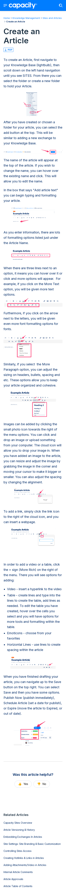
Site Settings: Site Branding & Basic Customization (32, 843)
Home (7, 18)
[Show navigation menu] (5, 5)
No (41, 784)
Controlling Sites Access (18, 850)
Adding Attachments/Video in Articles (25, 864)
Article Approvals (13, 879)
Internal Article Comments (18, 872)
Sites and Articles (52, 18)
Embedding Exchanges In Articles (23, 836)
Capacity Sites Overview (18, 822)
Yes (23, 784)
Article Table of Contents (18, 886)
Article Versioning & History (19, 829)
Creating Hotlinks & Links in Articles (24, 857)
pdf (8, 50)
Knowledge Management (26, 18)
